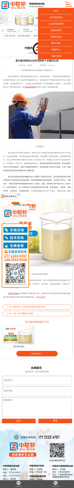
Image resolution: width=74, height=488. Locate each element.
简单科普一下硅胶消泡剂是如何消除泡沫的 (29, 307)
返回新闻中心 (37, 354)
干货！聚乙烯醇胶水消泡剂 (23, 313)
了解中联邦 (55, 484)
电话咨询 (18, 484)
